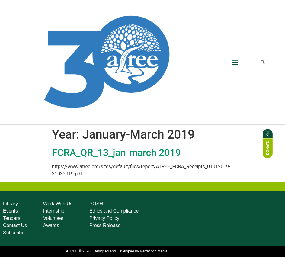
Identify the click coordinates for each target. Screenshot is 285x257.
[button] (235, 62)
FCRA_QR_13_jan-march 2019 (116, 152)
